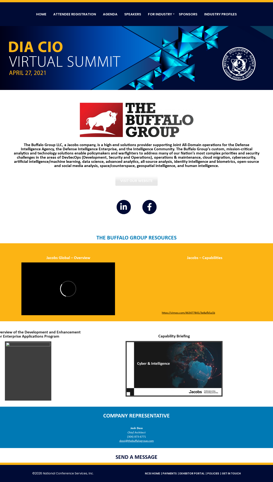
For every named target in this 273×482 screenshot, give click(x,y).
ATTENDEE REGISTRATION (74, 14)
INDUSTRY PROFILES (220, 14)
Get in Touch (231, 473)
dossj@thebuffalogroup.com (136, 441)
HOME (41, 14)
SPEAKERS (132, 14)
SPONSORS (188, 14)
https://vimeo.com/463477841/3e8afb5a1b (188, 312)
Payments (170, 473)
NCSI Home (152, 473)
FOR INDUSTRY (160, 14)
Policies (213, 473)
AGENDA (110, 14)
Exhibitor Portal (192, 473)
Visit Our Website (136, 181)
